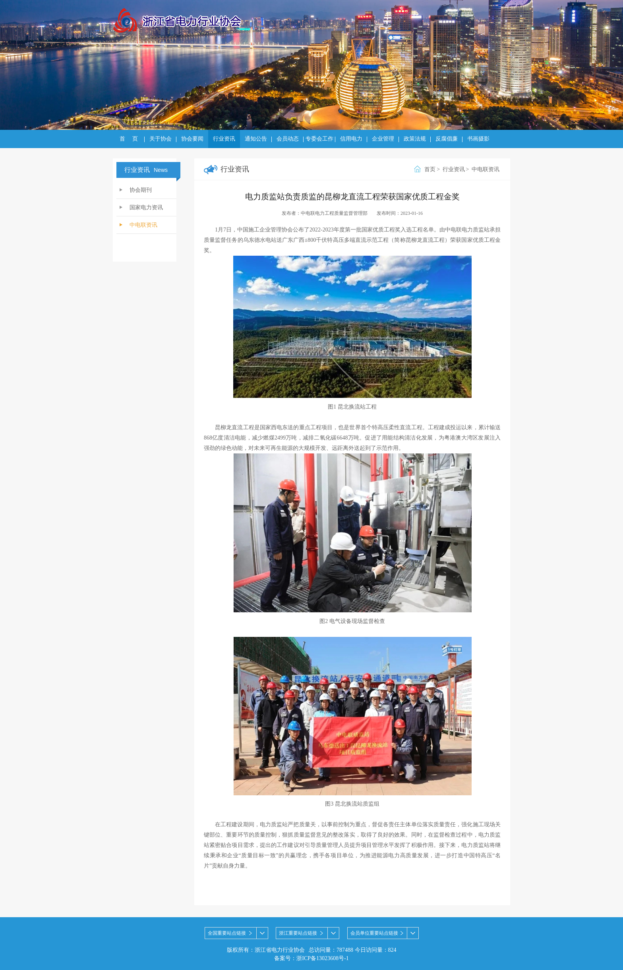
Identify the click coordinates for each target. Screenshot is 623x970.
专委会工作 (319, 139)
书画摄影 (478, 139)
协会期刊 (141, 190)
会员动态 (288, 139)
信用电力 (351, 139)
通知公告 (256, 139)
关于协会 (160, 139)
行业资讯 (224, 139)
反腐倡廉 (446, 139)
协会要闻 (192, 139)
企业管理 (383, 139)
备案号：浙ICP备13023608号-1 (311, 958)
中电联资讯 (143, 225)
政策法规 (415, 139)
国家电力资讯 (146, 207)
